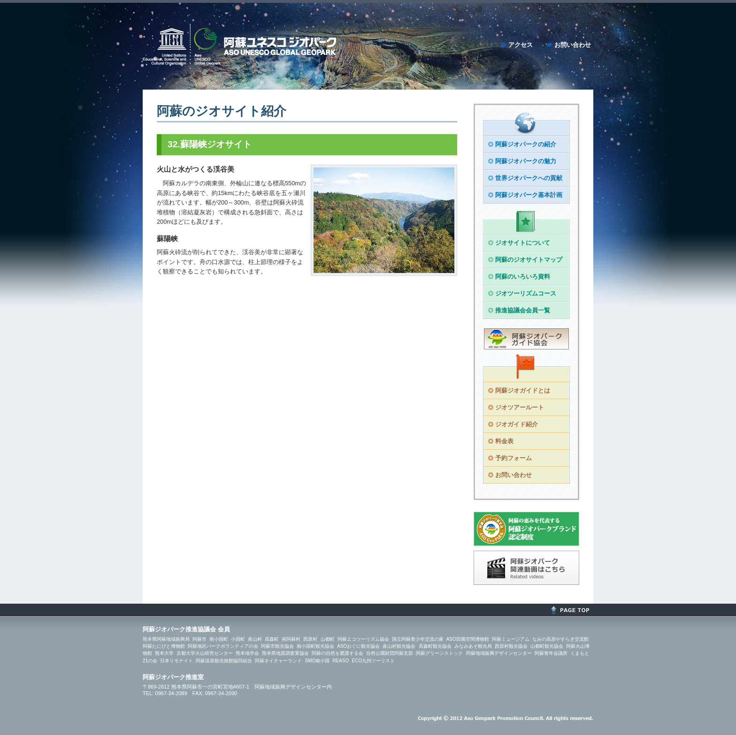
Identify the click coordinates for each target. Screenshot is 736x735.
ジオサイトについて (522, 242)
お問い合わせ (572, 44)
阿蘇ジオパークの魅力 (525, 161)
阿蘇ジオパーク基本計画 (528, 194)
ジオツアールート (519, 407)
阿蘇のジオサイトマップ (528, 259)
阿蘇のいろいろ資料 (522, 276)
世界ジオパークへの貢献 (528, 178)
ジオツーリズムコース (525, 293)
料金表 (504, 441)
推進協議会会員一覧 (522, 310)
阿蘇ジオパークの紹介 (525, 144)
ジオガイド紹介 (516, 424)
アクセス (520, 44)
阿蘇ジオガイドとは (522, 390)
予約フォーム (513, 458)
